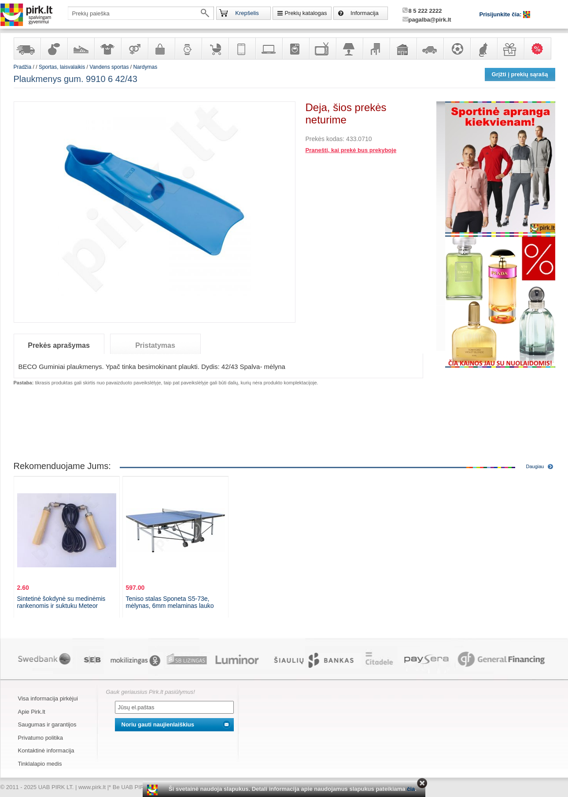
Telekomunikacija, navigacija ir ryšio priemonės (241, 48)
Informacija (364, 13)
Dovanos (510, 48)
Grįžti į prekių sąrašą (520, 74)
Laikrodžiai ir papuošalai (188, 48)
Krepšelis (246, 13)
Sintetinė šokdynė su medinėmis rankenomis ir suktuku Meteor (61, 602)
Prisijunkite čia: (501, 14)
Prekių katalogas (305, 13)
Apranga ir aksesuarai (107, 48)
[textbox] (141, 13)
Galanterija (161, 48)
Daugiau (535, 466)
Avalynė (80, 48)
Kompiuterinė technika (268, 48)
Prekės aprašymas (59, 345)
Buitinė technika (295, 48)
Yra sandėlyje (27, 48)
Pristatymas (155, 345)
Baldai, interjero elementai (376, 48)
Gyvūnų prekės (483, 48)
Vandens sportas (109, 67)
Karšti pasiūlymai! (540, 48)
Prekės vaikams (215, 48)
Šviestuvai (349, 48)
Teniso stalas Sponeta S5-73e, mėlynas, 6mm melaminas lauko (170, 602)
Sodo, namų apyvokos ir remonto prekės (403, 48)
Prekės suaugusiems (134, 48)
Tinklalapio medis (40, 763)
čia (411, 789)
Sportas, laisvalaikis (456, 48)
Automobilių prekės (430, 48)
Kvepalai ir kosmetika (53, 48)
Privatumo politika (40, 737)
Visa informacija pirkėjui (48, 698)
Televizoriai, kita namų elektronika (322, 48)
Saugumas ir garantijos (47, 724)
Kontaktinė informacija (46, 750)
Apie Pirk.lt (31, 711)
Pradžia (23, 67)
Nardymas (145, 67)
